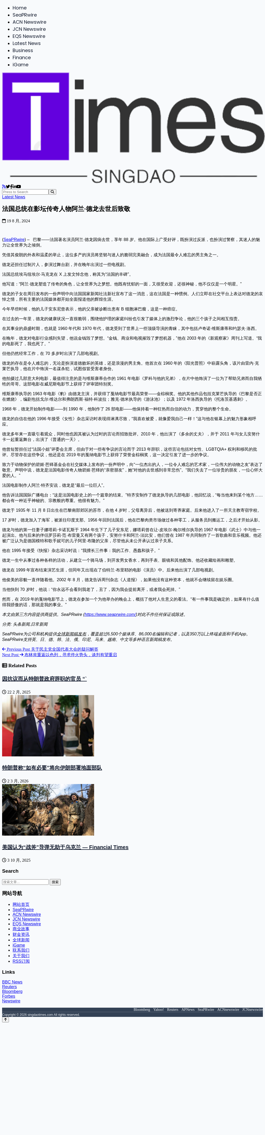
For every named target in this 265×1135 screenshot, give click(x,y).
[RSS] (4, 186)
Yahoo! (158, 1010)
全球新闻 (21, 940)
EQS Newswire (29, 36)
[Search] (52, 192)
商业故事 (21, 929)
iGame (20, 64)
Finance (22, 57)
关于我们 (21, 955)
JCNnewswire (252, 1010)
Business (23, 50)
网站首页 (21, 904)
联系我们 (21, 950)
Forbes (8, 996)
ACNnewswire (228, 1010)
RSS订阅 (21, 961)
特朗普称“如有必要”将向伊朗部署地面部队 (52, 768)
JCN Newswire (29, 29)
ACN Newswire (29, 22)
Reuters (9, 987)
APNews (188, 1010)
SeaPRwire (25, 15)
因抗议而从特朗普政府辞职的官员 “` (44, 679)
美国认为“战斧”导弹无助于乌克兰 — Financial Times (65, 847)
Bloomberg (12, 991)
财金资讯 (21, 934)
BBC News (12, 982)
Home (20, 7)
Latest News (27, 43)
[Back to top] (5, 1019)
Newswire (11, 1001)
